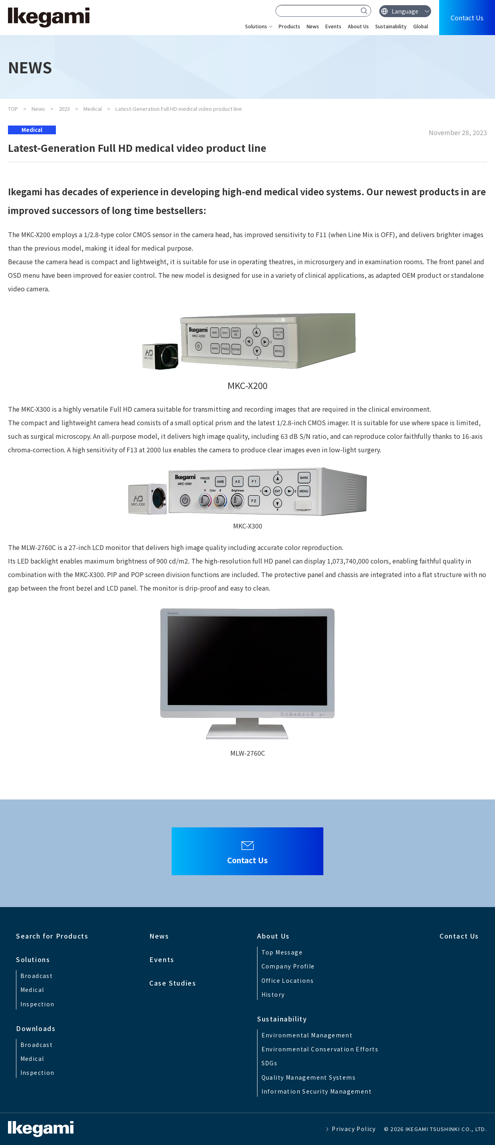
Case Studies (172, 983)
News (313, 26)
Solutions (256, 26)
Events (333, 26)
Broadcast (36, 975)
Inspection (37, 1004)
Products (289, 26)
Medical (92, 108)
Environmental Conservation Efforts (320, 1049)
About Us (358, 26)
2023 (64, 108)
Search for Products (52, 936)
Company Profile (288, 966)
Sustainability (391, 26)
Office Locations (287, 980)
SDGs (269, 1062)
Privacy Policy (354, 1129)
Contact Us (467, 17)
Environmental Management (307, 1035)
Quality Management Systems (308, 1077)
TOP (13, 108)
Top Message (282, 952)
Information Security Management (316, 1091)
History (273, 994)
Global (420, 26)
